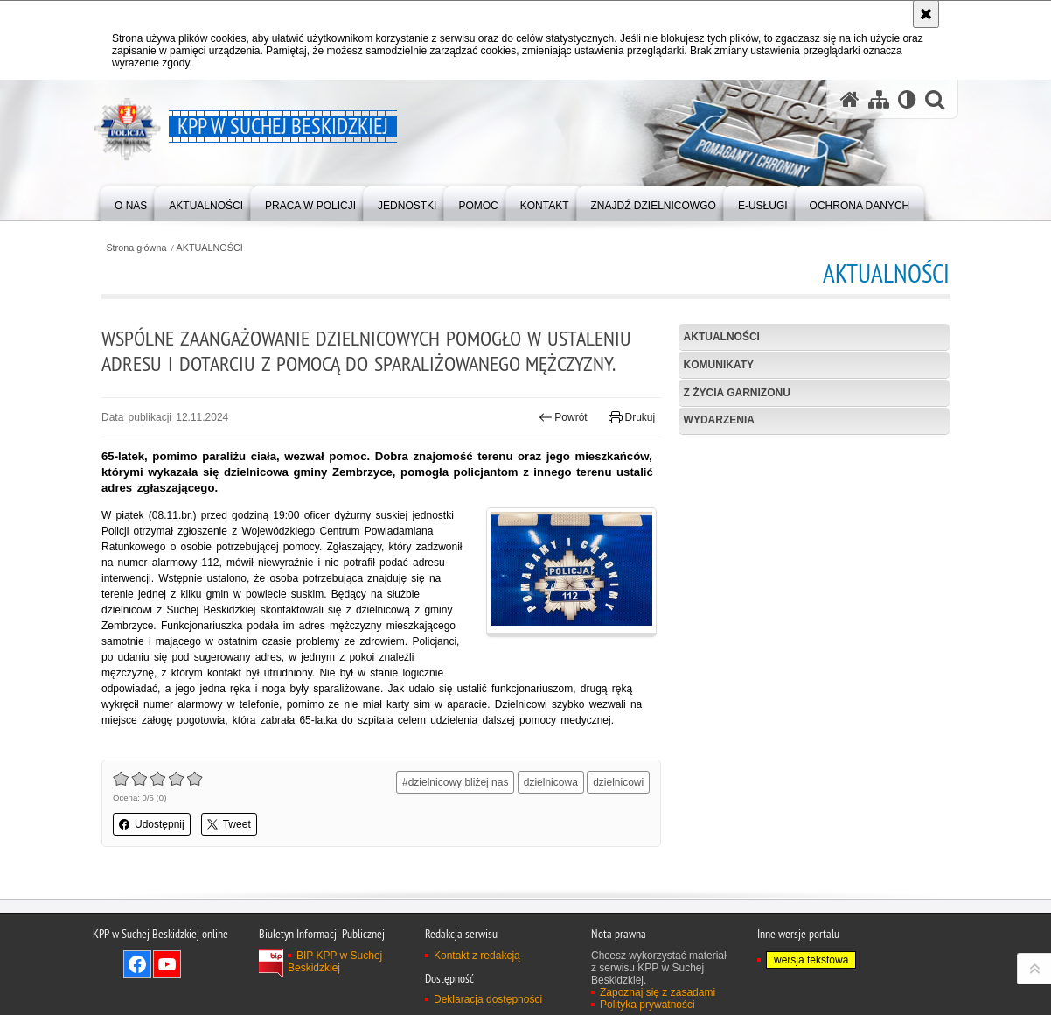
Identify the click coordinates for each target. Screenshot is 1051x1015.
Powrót (563, 417)
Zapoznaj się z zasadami (657, 992)
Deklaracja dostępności (488, 999)
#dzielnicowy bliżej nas (455, 782)
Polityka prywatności (647, 1004)
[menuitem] (131, 201)
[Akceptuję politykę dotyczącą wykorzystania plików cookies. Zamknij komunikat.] (926, 14)
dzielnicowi (618, 782)
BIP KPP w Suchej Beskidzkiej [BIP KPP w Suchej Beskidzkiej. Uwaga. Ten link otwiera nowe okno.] (335, 961)
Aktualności (722, 337)
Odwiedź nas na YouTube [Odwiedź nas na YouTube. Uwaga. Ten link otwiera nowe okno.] (167, 964)
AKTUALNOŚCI (210, 248)
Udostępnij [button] (151, 824)
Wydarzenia (719, 420)
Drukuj (632, 417)
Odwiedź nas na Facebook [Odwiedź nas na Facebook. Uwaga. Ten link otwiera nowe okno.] (137, 964)
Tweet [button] (229, 824)
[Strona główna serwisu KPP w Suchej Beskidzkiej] (850, 99)
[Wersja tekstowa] (907, 99)
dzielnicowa (551, 782)
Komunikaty (719, 365)
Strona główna (136, 248)
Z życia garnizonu (737, 393)
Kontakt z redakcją (477, 955)
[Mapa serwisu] (878, 99)
